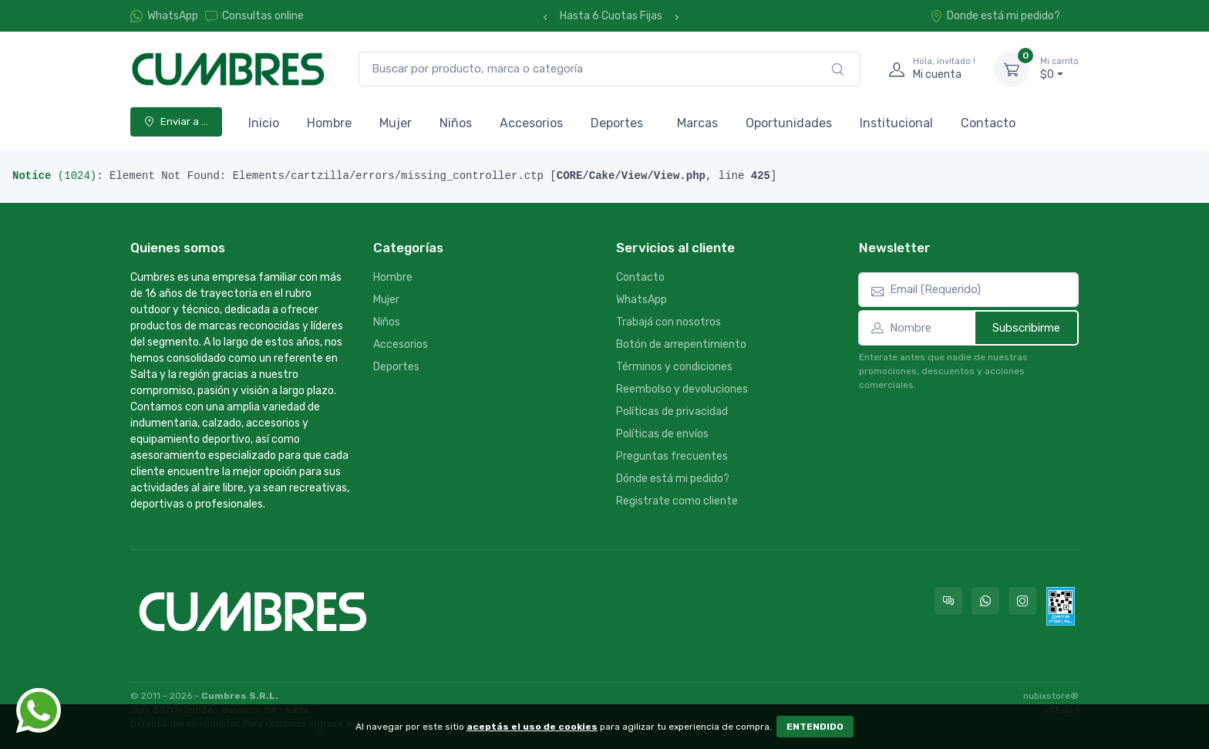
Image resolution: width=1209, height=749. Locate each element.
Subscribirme (1026, 328)
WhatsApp (172, 15)
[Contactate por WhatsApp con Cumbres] (985, 601)
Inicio (263, 123)
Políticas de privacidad (672, 411)
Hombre (329, 123)
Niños (455, 123)
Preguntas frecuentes (672, 456)
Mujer (395, 123)
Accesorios (531, 123)
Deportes (617, 123)
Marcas (697, 123)
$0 (1059, 69)
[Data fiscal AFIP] (1060, 606)
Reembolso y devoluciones (682, 389)
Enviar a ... (176, 121)
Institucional (896, 123)
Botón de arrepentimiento (681, 344)
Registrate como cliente (677, 501)
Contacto (988, 123)
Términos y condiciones (674, 366)
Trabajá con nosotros (668, 322)
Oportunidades (789, 123)
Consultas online (254, 15)
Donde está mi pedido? (995, 15)
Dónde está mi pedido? (672, 478)
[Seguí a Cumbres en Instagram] (1022, 601)
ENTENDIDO (815, 726)
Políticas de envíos (662, 433)
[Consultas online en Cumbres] (948, 601)
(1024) (54, 176)
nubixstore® (1051, 695)
